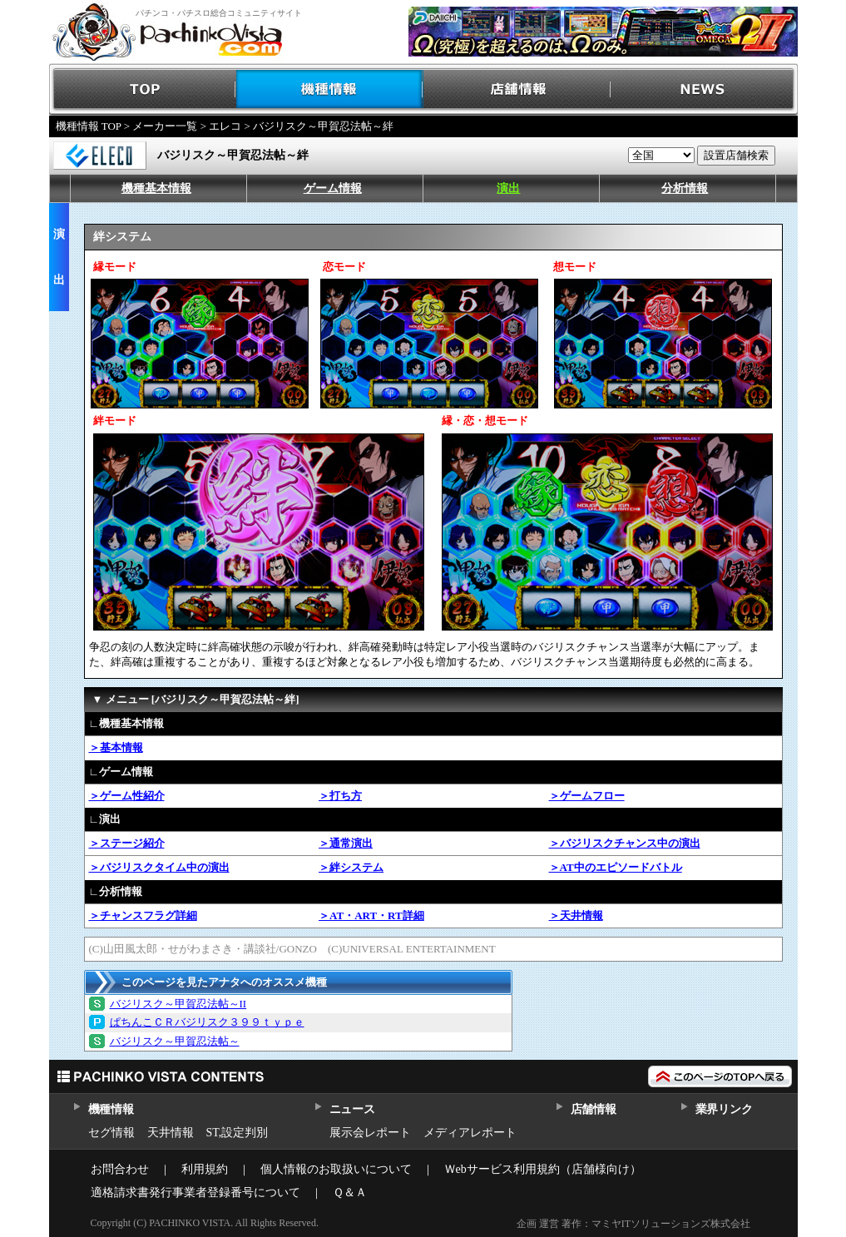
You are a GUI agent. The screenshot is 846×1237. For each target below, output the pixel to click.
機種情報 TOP (88, 126)
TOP (142, 89)
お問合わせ (120, 1169)
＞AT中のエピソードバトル (615, 867)
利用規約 (204, 1169)
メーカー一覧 (164, 126)
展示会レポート (370, 1132)
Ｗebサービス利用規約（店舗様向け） (542, 1169)
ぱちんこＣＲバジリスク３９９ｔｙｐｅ (207, 1022)
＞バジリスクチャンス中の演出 (624, 843)
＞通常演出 (346, 843)
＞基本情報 (116, 747)
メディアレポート (470, 1132)
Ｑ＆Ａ (350, 1192)
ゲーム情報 (333, 188)
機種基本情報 (156, 188)
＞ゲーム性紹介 (127, 795)
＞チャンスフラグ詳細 (143, 915)
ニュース (352, 1109)
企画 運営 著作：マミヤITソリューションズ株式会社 (633, 1224)
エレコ (225, 126)
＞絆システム (351, 867)
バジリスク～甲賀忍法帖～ (175, 1041)
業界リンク (724, 1109)
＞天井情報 (576, 915)
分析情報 (684, 188)
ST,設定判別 (237, 1132)
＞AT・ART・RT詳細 (371, 915)
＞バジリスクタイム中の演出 (159, 867)
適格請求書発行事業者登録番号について (195, 1192)
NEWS (704, 89)
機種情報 (329, 89)
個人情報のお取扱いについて (336, 1169)
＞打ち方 (340, 795)
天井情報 (170, 1132)
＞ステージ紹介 (127, 843)
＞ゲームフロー (587, 795)
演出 (508, 188)
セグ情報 (111, 1132)
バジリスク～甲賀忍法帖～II (178, 1003)
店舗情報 (517, 89)
